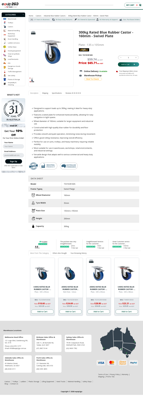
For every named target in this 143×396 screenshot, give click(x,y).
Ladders (23, 380)
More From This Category (39, 253)
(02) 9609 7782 (71, 347)
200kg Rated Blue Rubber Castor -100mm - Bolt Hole (70, 285)
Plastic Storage (33, 380)
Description (34, 93)
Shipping (45, 93)
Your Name (8, 142)
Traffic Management (14, 72)
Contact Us (14, 382)
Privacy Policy (115, 373)
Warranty (125, 373)
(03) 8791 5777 (15, 345)
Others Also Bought (60, 253)
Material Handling (14, 31)
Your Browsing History (79, 253)
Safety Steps (12, 47)
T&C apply (135, 75)
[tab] (13, 15)
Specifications (57, 93)
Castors (10, 27)
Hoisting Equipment (14, 51)
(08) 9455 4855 (41, 367)
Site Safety (11, 76)
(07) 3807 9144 (41, 347)
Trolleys (10, 23)
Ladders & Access (14, 43)
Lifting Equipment (48, 380)
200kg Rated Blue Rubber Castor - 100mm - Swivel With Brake (99, 285)
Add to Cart (128, 64)
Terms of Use (103, 373)
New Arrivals (12, 19)
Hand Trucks (60, 380)
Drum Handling (13, 39)
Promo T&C (110, 375)
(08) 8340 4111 (10, 367)
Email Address (10, 151)
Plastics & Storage (14, 79)
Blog (6, 382)
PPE (9, 63)
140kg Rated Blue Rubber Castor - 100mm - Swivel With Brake (42, 285)
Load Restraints (13, 59)
